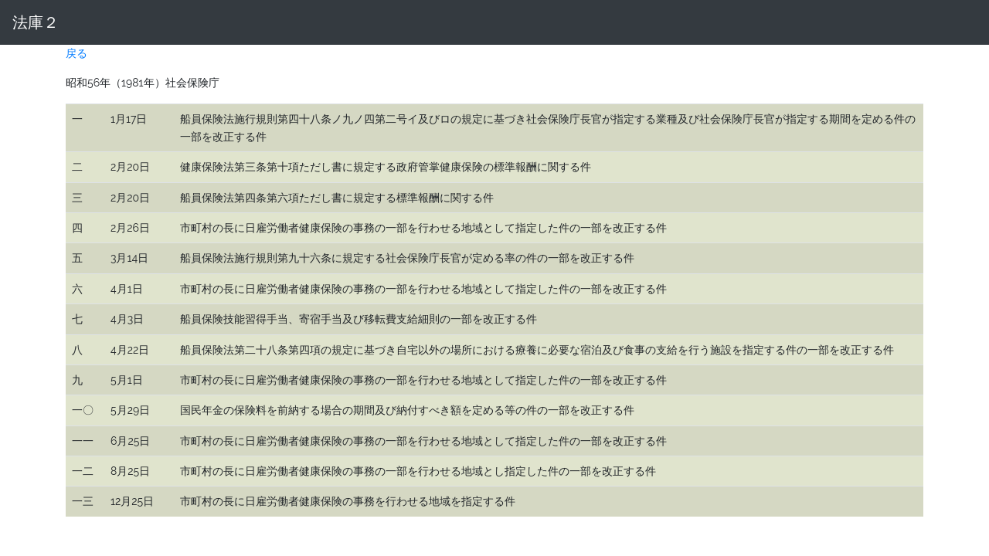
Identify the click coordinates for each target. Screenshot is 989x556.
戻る (76, 53)
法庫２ (35, 22)
